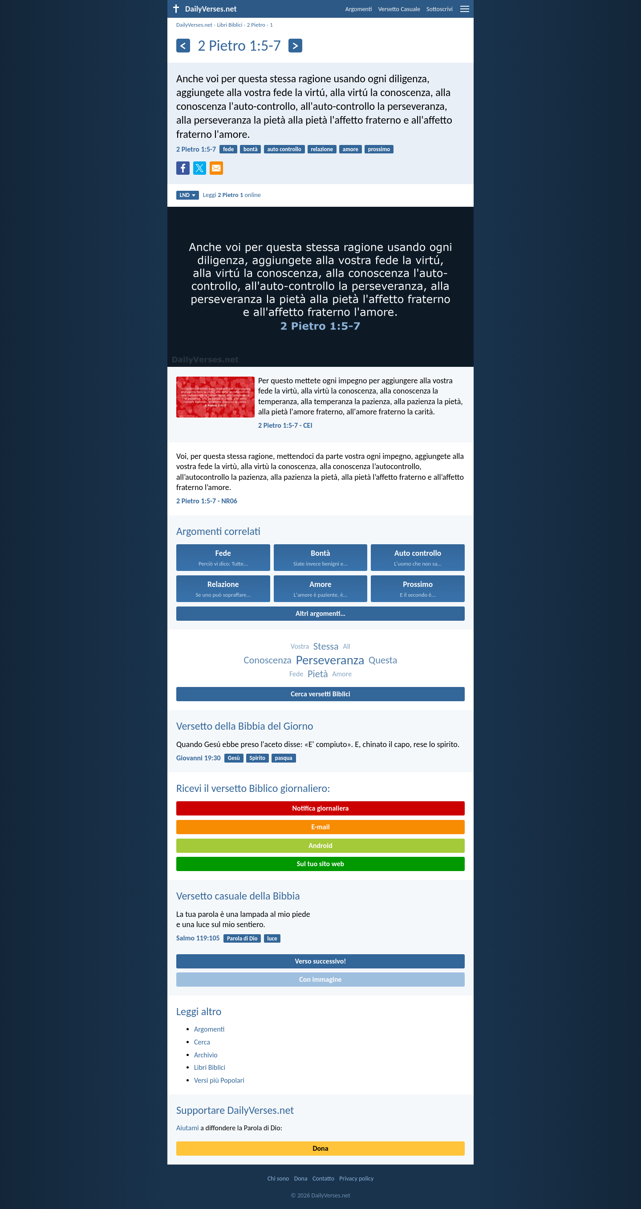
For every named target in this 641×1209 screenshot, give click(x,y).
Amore (342, 674)
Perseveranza (330, 660)
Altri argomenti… (320, 613)
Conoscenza (267, 660)
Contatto (323, 1178)
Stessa (326, 646)
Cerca (202, 1042)
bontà (250, 149)
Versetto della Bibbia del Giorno (244, 725)
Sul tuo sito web (320, 864)
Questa (383, 660)
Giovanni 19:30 (198, 758)
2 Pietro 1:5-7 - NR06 (206, 501)
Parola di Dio (242, 938)
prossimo (379, 149)
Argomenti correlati (218, 531)
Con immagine (320, 979)
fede (228, 149)
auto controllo (284, 149)
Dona (320, 1148)
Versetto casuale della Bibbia (238, 895)
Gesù (234, 758)
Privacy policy (356, 1178)
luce (272, 938)
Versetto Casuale (399, 9)
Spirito (258, 758)
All (346, 646)
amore (350, 149)
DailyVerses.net (194, 24)
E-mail (320, 827)
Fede (296, 674)
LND (187, 195)
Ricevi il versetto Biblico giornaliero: (253, 788)
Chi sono (278, 1178)
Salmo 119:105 (198, 938)
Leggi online (232, 195)
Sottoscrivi (439, 9)
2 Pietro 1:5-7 (196, 149)
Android (320, 845)
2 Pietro (256, 24)
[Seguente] (295, 45)
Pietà (318, 674)
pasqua (283, 758)
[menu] (465, 12)
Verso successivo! (320, 961)
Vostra (300, 646)
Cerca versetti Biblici (320, 694)
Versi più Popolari (219, 1080)
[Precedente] (183, 45)
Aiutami (187, 1128)
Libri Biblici (229, 24)
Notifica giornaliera (320, 808)
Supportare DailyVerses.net (235, 1110)
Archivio (206, 1055)
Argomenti (358, 9)
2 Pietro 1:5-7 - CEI (285, 425)
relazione (322, 149)
